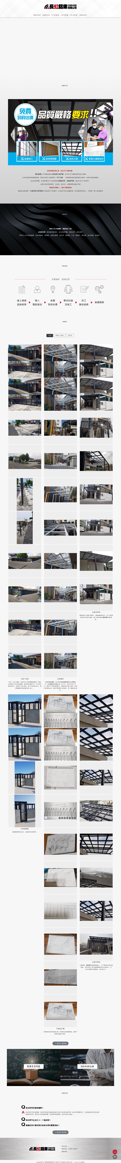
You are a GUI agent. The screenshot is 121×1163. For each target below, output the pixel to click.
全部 (49, 335)
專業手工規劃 (60, 335)
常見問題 (74, 15)
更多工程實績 (60, 1043)
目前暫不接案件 (73, 1149)
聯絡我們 (83, 15)
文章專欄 (65, 15)
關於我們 (37, 15)
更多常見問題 (60, 1132)
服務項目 (46, 15)
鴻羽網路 (82, 1162)
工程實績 (56, 15)
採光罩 (70, 335)
